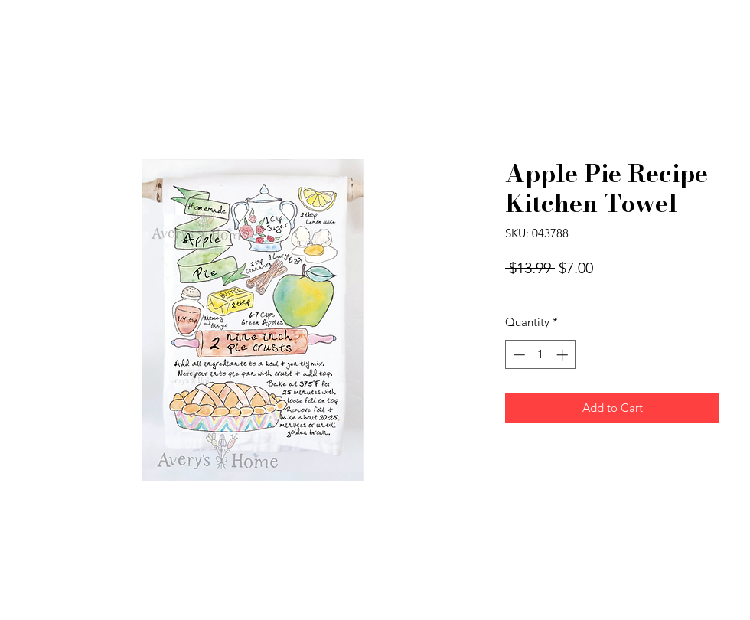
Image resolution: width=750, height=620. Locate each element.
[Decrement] (517, 355)
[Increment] (563, 355)
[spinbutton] (540, 355)
